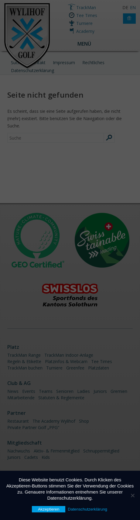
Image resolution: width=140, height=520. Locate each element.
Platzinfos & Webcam (66, 361)
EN (133, 7)
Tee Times (86, 15)
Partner (16, 413)
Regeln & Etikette (24, 361)
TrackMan (86, 7)
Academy (85, 31)
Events (28, 391)
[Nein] (132, 495)
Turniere (84, 23)
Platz (13, 347)
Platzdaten (98, 368)
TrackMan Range (24, 355)
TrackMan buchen (25, 368)
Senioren (64, 391)
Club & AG (19, 383)
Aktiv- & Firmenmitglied (57, 451)
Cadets (31, 457)
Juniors (100, 391)
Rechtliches (93, 62)
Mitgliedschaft (24, 442)
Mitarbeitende (21, 397)
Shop (84, 421)
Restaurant (18, 421)
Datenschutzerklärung (32, 70)
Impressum (64, 62)
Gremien (119, 391)
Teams (46, 391)
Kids (46, 457)
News (13, 391)
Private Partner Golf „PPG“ (33, 427)
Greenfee (75, 368)
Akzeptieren (48, 509)
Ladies (83, 391)
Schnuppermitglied (101, 451)
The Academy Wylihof (53, 421)
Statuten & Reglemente (61, 397)
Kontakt (38, 62)
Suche (17, 62)
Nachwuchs (18, 451)
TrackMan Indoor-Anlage (68, 355)
